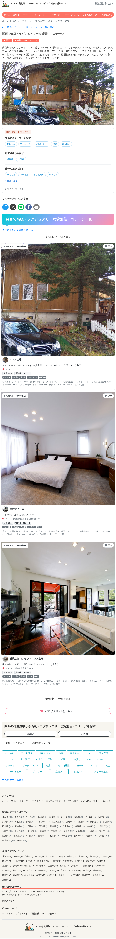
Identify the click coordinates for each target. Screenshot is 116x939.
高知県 (31, 836)
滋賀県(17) (65, 866)
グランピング (38, 14)
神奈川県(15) (43, 862)
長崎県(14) (52, 876)
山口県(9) (77, 871)
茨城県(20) (83, 857)
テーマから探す (72, 14)
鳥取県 (45, 832)
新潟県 (95, 822)
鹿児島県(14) (98, 876)
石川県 (7, 827)
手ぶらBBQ (38, 772)
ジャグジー (104, 754)
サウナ (88, 754)
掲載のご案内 (8, 902)
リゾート (10, 766)
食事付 (80, 766)
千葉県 (32, 822)
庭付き (58, 772)
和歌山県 (32, 832)
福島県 (79, 818)
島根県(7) (43, 871)
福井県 (20, 827)
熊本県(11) (63, 876)
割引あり (78, 772)
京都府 (92, 827)
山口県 (93, 832)
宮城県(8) (50, 857)
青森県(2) (18, 857)
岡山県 (69, 832)
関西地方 (40, 21)
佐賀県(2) (41, 876)
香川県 (104, 832)
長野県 (83, 822)
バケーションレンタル (98, 760)
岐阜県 (55, 827)
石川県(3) (101, 862)
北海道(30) (7, 857)
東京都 (44, 822)
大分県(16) (75, 876)
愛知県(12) (29, 866)
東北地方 (11, 175)
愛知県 (44, 827)
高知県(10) (18, 876)
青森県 (20, 818)
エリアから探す (55, 14)
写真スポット (44, 144)
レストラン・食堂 (100, 766)
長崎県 (66, 836)
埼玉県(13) (7, 862)
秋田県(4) (39, 857)
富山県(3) (91, 862)
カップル (9, 760)
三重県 (68, 827)
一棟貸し (76, 760)
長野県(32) (68, 862)
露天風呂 (71, 144)
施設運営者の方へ (104, 3)
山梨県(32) (56, 862)
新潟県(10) (80, 862)
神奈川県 (58, 822)
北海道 (7, 818)
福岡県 (43, 836)
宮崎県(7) (86, 876)
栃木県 (103, 818)
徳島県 (19, 836)
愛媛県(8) (97, 871)
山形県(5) (60, 857)
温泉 (59, 144)
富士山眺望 (64, 766)
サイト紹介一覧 (49, 914)
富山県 (107, 822)
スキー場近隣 (101, 772)
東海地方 (57, 175)
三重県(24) (53, 866)
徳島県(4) (7, 876)
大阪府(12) (88, 866)
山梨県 (71, 822)
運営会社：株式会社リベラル (58, 934)
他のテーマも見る (14, 190)
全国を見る (11, 181)
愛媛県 (7, 836)
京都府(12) (76, 866)
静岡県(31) (18, 866)
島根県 (56, 832)
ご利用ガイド (21, 914)
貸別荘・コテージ (21, 14)
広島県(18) (65, 871)
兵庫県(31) (100, 866)
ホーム (7, 14)
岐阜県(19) (41, 866)
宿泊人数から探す (90, 14)
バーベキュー (14, 772)
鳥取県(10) (31, 871)
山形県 (66, 818)
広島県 (81, 832)
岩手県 (31, 818)
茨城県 (91, 818)
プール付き (27, 144)
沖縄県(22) (7, 881)
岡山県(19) (54, 871)
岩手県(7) (29, 857)
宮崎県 (103, 836)
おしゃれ (11, 144)
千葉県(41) (19, 862)
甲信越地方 (41, 175)
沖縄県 (22, 841)
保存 (108, 247)
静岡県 (32, 827)
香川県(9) (87, 871)
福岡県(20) (29, 876)
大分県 (91, 836)
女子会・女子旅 (44, 760)
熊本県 (79, 836)
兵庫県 (7, 832)
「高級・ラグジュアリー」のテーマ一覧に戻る (28, 27)
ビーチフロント (30, 766)
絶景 (48, 766)
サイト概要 (7, 914)
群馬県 (7, 822)
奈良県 (20, 832)
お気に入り (107, 14)
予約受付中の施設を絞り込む (18, 231)
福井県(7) (7, 866)
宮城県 (54, 818)
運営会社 (35, 914)
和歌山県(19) (19, 871)
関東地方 (26, 175)
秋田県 (43, 818)
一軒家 (61, 760)
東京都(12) (31, 862)
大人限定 (25, 760)
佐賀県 (55, 836)
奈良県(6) (7, 871)
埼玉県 (20, 822)
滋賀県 (10, 160)
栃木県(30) (95, 857)
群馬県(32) (107, 857)
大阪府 (22, 160)
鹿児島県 (8, 841)
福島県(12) (72, 857)
